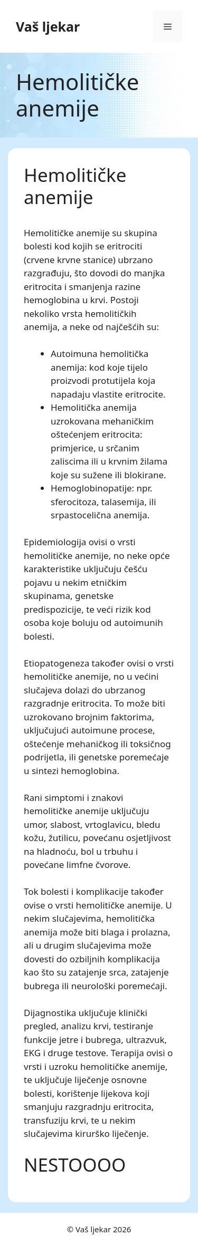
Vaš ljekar (48, 26)
